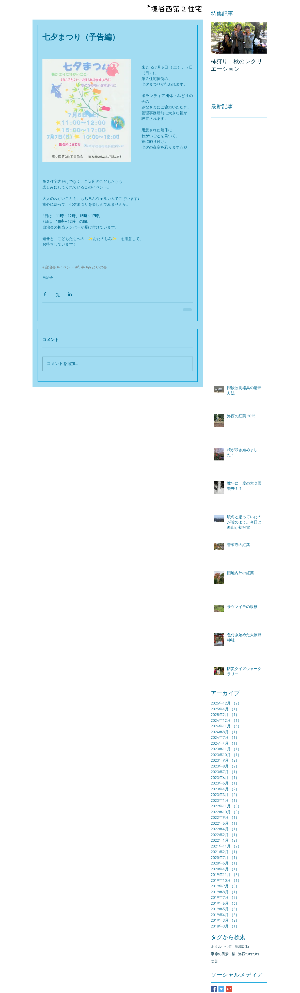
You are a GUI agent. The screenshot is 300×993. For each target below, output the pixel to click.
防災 (214, 961)
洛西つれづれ (249, 954)
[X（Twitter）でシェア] (57, 294)
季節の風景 (220, 954)
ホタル (216, 947)
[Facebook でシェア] (44, 294)
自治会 (47, 278)
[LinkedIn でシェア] (69, 294)
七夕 (228, 947)
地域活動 (242, 947)
